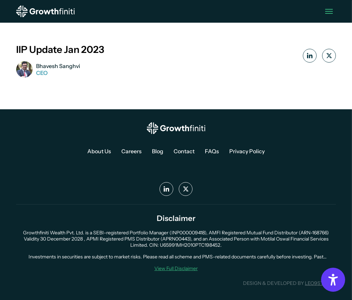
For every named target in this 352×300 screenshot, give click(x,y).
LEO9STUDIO (320, 283)
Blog (157, 151)
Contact (184, 151)
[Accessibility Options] (333, 280)
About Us (99, 151)
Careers (131, 151)
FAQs (212, 151)
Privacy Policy (247, 151)
